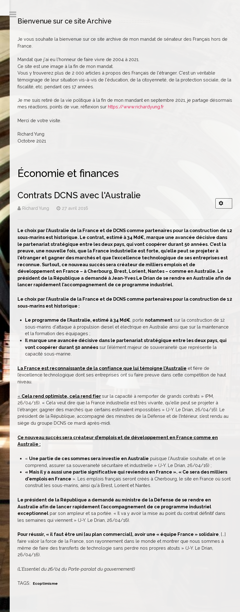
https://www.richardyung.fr (136, 106)
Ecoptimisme (45, 583)
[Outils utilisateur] (223, 203)
